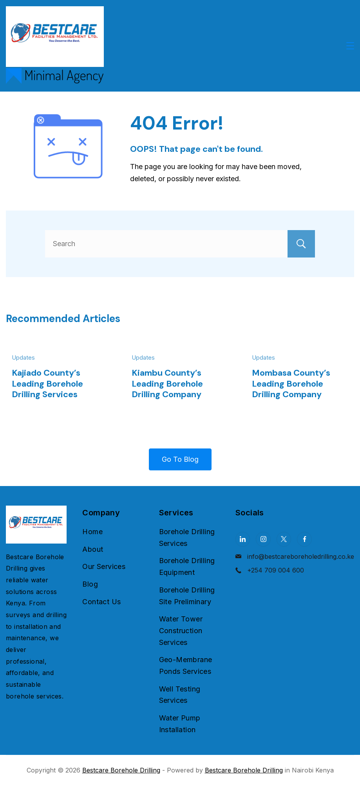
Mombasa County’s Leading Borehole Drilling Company (291, 383)
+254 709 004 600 (275, 570)
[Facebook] (304, 539)
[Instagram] (263, 539)
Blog (90, 584)
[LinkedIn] (242, 539)
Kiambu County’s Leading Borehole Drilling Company (167, 383)
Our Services (103, 566)
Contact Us (101, 602)
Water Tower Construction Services (181, 630)
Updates (23, 357)
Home (92, 532)
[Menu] (350, 46)
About (92, 549)
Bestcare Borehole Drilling (121, 770)
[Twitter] (284, 539)
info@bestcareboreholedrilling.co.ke (300, 556)
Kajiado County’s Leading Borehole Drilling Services (47, 383)
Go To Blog (180, 459)
